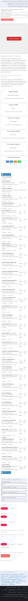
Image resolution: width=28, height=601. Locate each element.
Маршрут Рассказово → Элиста (16, 577)
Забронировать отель (21, 1)
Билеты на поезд (8, 1)
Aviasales (4, 508)
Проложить (7, 19)
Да (5, 555)
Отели (19, 587)
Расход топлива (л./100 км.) (9, 487)
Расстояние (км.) (6, 482)
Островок (19, 544)
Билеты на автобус (22, 4)
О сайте (5, 590)
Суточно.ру (11, 544)
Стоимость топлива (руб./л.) (9, 492)
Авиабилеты (11, 4)
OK (15, 161)
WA (19, 161)
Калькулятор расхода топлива (18, 6)
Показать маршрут (14, 38)
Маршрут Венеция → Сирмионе (9, 574)
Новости (19, 592)
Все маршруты (12, 592)
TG (11, 161)
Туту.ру (11, 508)
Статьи (25, 592)
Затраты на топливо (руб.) (8, 497)
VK (7, 161)
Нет (15, 555)
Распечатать (7, 174)
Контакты (24, 587)
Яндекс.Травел (5, 547)
